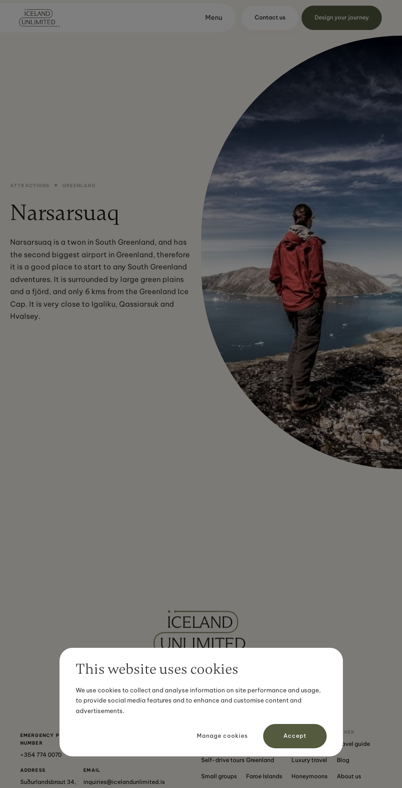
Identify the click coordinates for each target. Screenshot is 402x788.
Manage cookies (222, 735)
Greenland (260, 760)
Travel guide (353, 743)
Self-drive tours (223, 760)
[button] (210, 17)
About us (349, 776)
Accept (294, 735)
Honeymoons (309, 776)
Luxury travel (309, 760)
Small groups (219, 776)
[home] (39, 17)
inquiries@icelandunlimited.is (124, 782)
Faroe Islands (264, 776)
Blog (343, 760)
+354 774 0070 (41, 754)
